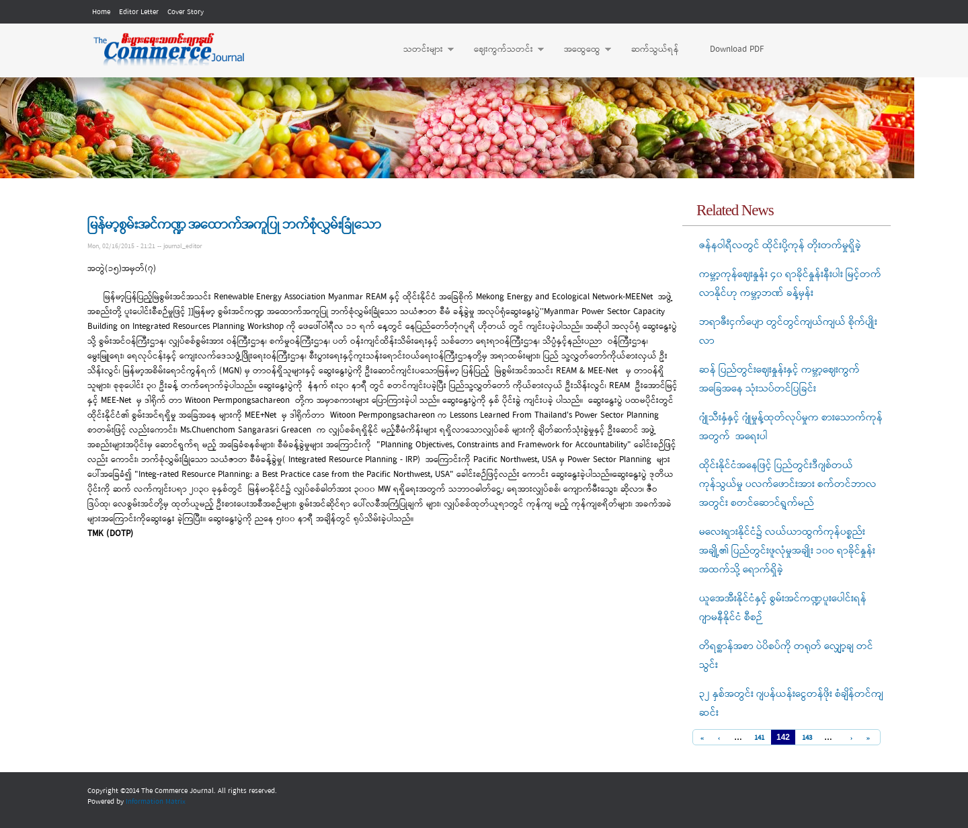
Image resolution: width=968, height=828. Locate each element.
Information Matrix (156, 802)
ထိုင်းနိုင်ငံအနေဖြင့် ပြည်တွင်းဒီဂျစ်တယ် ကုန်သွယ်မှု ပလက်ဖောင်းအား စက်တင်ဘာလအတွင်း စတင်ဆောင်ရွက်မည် (788, 484)
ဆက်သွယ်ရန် (655, 49)
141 (759, 738)
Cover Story (185, 12)
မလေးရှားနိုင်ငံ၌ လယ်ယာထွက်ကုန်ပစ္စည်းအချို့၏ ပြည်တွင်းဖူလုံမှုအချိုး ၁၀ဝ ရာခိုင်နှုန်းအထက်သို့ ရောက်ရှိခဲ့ (787, 551)
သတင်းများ (422, 49)
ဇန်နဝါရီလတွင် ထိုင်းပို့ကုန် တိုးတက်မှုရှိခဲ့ (780, 245)
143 (807, 738)
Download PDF (737, 49)
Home (101, 12)
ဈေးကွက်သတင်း (502, 49)
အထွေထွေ (581, 49)
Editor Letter (139, 12)
